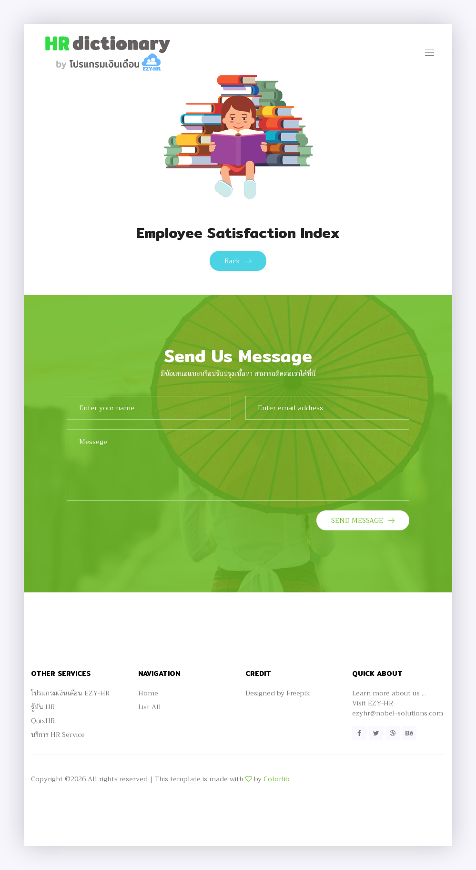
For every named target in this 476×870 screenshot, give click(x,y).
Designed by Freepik (277, 693)
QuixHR (43, 720)
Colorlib (276, 779)
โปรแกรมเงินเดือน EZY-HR (70, 693)
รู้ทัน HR (43, 707)
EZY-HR (380, 703)
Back (238, 261)
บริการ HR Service (58, 734)
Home (148, 693)
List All (149, 707)
